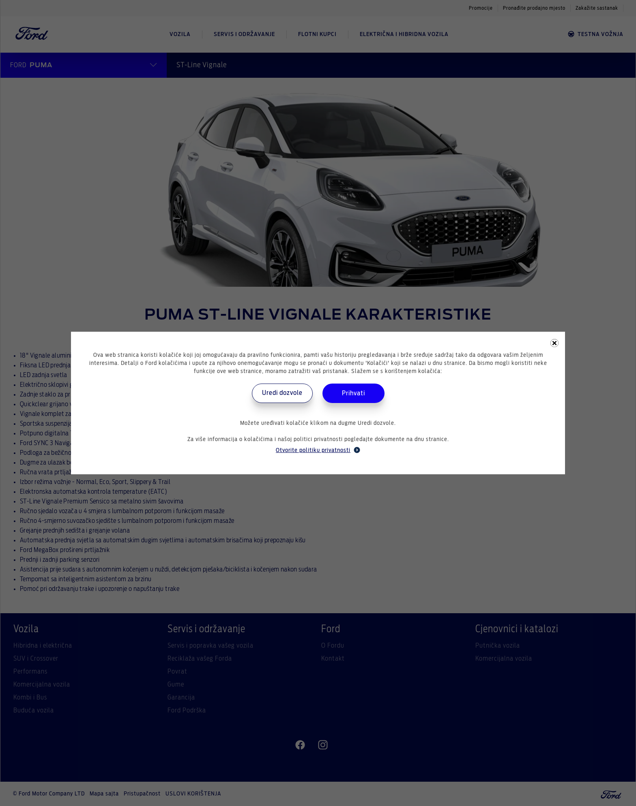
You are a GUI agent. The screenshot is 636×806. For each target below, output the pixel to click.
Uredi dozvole (282, 393)
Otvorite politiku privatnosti (318, 450)
